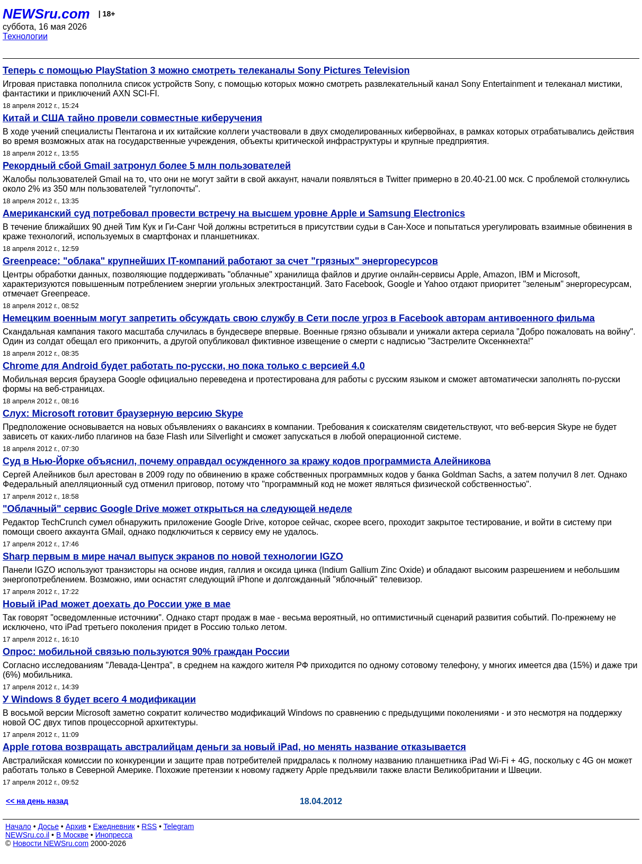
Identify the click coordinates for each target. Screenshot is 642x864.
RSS (149, 826)
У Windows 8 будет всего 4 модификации (99, 699)
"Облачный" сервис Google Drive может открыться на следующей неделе (177, 508)
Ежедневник (114, 826)
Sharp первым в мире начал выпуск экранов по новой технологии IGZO (173, 556)
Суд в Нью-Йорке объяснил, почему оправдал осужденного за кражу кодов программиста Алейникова (247, 461)
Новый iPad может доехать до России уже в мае (116, 604)
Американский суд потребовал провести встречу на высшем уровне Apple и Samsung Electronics (234, 213)
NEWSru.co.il (27, 835)
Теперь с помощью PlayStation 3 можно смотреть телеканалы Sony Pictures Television (206, 70)
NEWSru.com (46, 14)
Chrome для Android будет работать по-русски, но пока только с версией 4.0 (184, 366)
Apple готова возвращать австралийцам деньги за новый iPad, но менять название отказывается (234, 747)
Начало (18, 826)
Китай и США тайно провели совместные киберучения (132, 118)
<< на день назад (37, 801)
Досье (48, 826)
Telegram (179, 826)
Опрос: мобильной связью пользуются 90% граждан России (146, 651)
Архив (76, 826)
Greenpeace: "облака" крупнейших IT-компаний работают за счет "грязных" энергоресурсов (220, 261)
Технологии (25, 36)
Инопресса (114, 835)
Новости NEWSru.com (50, 843)
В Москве (72, 835)
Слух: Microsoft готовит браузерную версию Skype (123, 413)
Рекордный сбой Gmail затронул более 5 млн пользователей (147, 165)
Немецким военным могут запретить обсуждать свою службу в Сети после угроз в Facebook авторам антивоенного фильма (299, 318)
